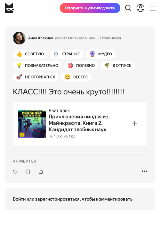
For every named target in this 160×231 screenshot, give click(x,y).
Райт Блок (59, 110)
